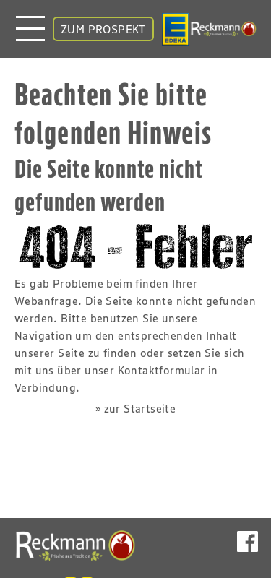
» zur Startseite (135, 408)
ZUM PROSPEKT (103, 29)
